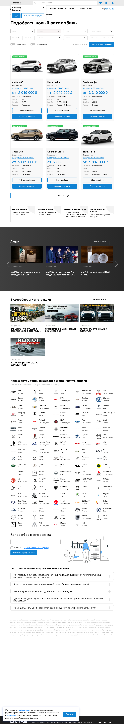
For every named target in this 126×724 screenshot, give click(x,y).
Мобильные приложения (57, 722)
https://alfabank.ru (31, 631)
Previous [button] (8, 263)
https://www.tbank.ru (106, 626)
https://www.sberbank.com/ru (95, 624)
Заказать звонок (27, 117)
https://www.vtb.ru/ (22, 633)
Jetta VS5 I (18, 83)
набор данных (24, 710)
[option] (26, 263)
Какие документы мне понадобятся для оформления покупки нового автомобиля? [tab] (62, 605)
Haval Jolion (54, 83)
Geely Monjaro (90, 83)
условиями (11, 715)
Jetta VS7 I (18, 152)
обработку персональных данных (36, 545)
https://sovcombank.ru (25, 629)
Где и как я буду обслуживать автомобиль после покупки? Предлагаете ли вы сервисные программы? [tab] (62, 597)
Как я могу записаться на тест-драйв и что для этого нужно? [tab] (62, 588)
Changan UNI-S (55, 152)
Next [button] (116, 263)
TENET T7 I (89, 152)
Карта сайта (89, 722)
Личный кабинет (38, 722)
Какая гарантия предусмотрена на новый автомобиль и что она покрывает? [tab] (62, 581)
